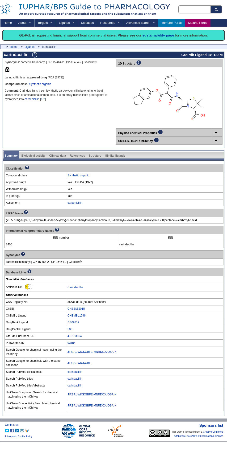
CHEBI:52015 (76, 308)
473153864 (74, 336)
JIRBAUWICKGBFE (80, 363)
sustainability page (158, 35)
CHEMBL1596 (76, 315)
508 (69, 329)
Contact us (11, 425)
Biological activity (33, 155)
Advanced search (138, 22)
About (22, 22)
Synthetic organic (40, 84)
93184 (71, 343)
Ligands (64, 22)
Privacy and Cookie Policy (18, 436)
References (77, 155)
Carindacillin (75, 287)
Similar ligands (115, 155)
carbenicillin (32, 99)
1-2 (43, 99)
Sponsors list (211, 425)
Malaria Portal (197, 22)
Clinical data (57, 155)
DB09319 (73, 322)
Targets (43, 22)
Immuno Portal (171, 22)
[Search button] (216, 9)
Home (8, 22)
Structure (95, 155)
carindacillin (74, 372)
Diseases (87, 22)
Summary (11, 155)
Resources (107, 22)
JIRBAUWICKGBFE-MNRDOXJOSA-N (92, 351)
